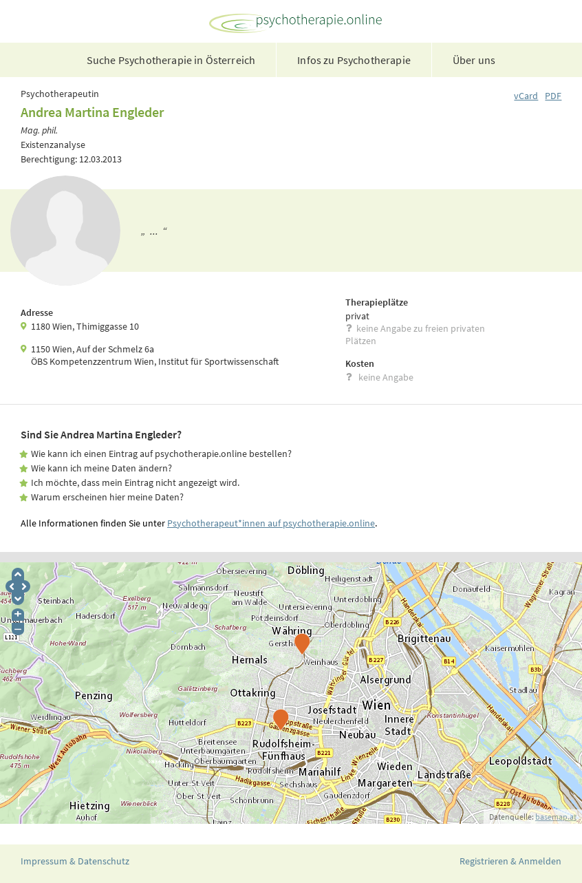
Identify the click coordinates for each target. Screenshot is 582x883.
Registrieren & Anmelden (510, 861)
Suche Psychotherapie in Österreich (171, 60)
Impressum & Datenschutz (75, 861)
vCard (526, 95)
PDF (553, 95)
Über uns (474, 60)
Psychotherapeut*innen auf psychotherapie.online (271, 523)
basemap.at (555, 816)
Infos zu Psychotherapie (354, 60)
